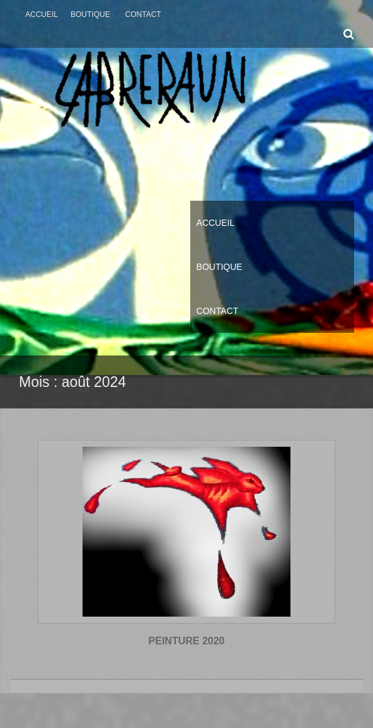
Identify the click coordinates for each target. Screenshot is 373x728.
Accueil (41, 14)
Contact (143, 14)
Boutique (90, 14)
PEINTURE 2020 (187, 641)
